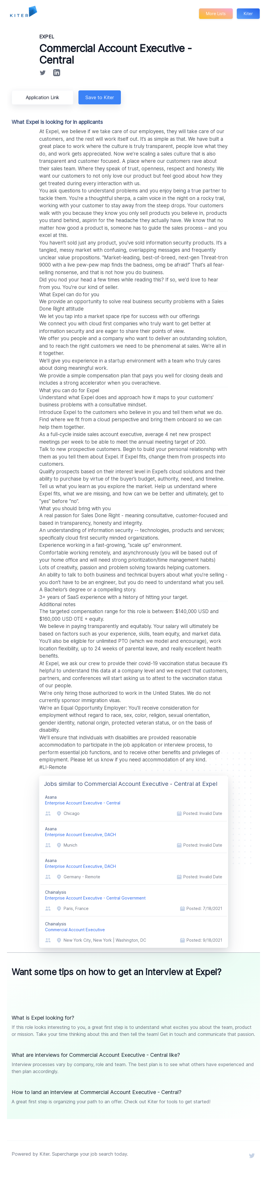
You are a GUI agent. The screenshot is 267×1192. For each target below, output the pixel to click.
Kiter (248, 13)
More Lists (215, 13)
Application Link (43, 97)
